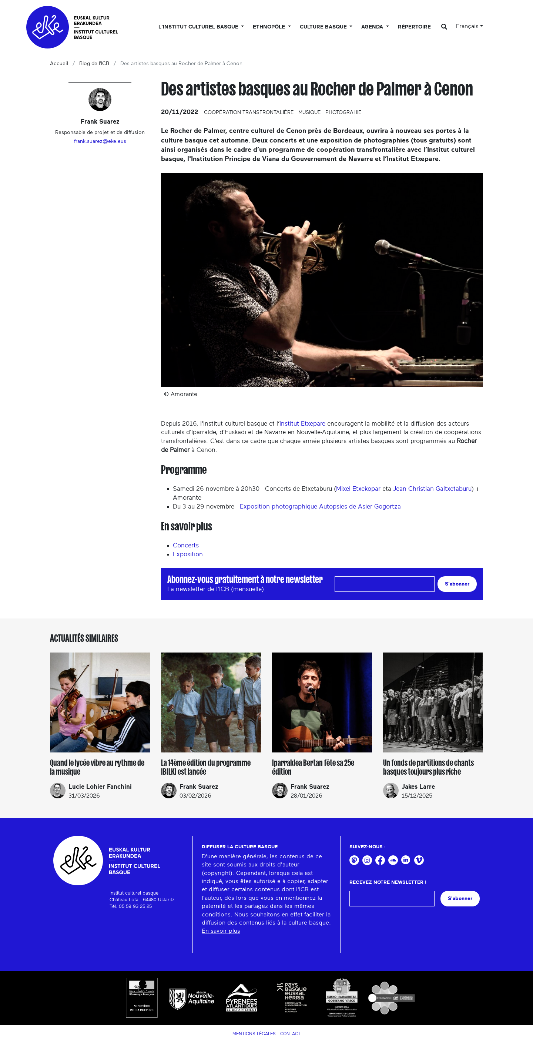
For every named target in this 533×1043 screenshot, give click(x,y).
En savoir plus (221, 931)
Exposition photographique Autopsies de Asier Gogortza (320, 506)
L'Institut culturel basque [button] (199, 27)
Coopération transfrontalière (249, 112)
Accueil (59, 63)
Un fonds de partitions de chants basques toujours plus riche (428, 767)
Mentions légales (254, 1034)
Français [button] (467, 26)
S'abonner (457, 584)
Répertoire (414, 27)
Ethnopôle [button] (269, 27)
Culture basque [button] (324, 27)
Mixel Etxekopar (358, 489)
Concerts (186, 545)
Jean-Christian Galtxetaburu (432, 489)
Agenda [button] (373, 27)
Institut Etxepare (302, 423)
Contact (290, 1034)
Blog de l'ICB (94, 63)
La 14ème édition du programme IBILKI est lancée (206, 767)
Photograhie (343, 112)
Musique (309, 112)
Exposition (188, 554)
